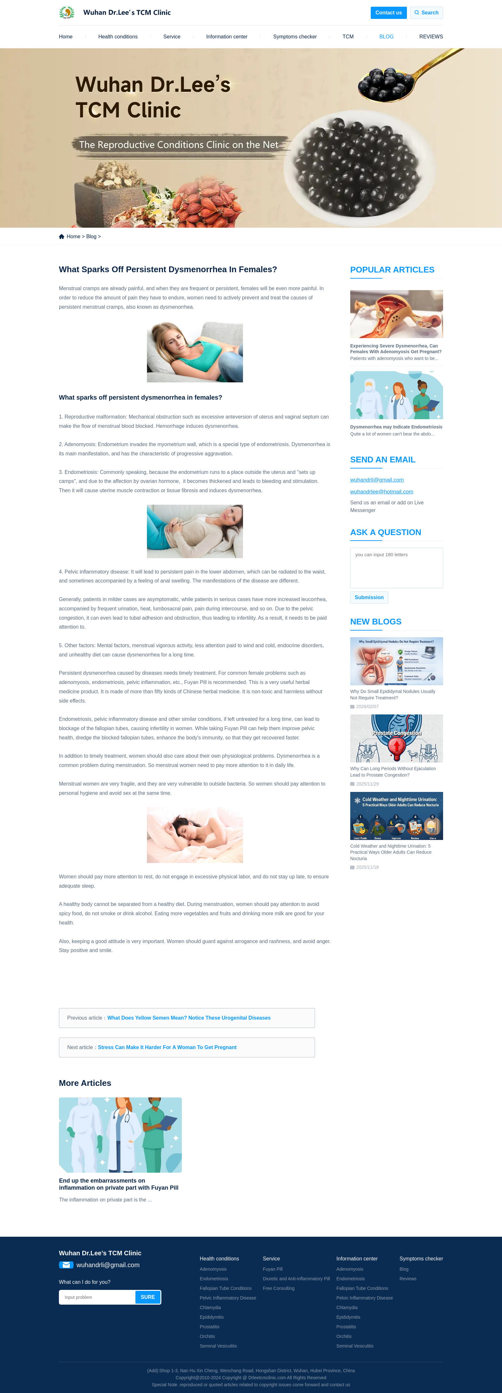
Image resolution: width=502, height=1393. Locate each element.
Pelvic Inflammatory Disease (228, 1297)
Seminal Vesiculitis (218, 1345)
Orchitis (207, 1336)
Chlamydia (210, 1307)
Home (66, 36)
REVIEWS (431, 36)
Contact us (389, 12)
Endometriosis (214, 1278)
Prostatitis (209, 1326)
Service (171, 36)
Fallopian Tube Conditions (226, 1288)
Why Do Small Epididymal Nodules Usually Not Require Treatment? (392, 694)
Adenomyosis (213, 1269)
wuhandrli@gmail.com (377, 480)
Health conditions (118, 36)
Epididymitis (212, 1317)
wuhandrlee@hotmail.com (381, 492)
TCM (348, 36)
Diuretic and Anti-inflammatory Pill (296, 1278)
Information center (226, 36)
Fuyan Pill (272, 1269)
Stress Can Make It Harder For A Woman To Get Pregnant (167, 1047)
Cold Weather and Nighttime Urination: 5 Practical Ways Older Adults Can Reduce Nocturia (391, 852)
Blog (91, 236)
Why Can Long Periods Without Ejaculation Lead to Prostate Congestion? (393, 772)
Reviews (408, 1278)
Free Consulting (279, 1288)
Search (430, 12)
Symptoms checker (295, 36)
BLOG (386, 36)
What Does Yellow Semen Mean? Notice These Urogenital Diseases (189, 1018)
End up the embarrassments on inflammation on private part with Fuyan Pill (118, 1184)
